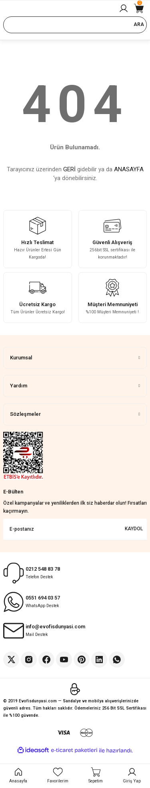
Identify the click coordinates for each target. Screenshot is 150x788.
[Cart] (139, 8)
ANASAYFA (129, 169)
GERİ (69, 169)
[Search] (75, 24)
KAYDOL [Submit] (134, 528)
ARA (139, 24)
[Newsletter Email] (75, 529)
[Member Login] (123, 8)
